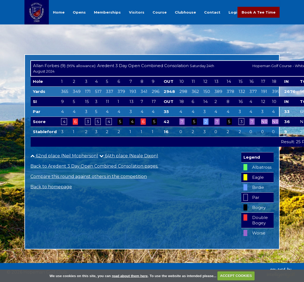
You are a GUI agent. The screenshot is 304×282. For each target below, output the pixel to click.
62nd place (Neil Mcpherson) (64, 155)
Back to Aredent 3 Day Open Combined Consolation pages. (94, 166)
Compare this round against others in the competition (88, 176)
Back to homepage (51, 186)
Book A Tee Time (259, 12)
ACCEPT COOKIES (236, 276)
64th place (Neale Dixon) (128, 155)
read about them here (130, 276)
